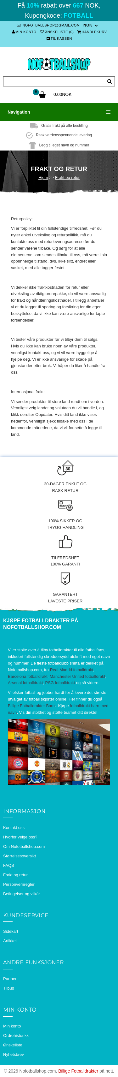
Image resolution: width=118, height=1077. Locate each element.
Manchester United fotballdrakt (77, 676)
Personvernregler (19, 884)
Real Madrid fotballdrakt (71, 669)
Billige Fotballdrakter (78, 1071)
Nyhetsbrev (13, 1054)
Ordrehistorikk (16, 1035)
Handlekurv (92, 32)
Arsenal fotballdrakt (25, 682)
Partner (10, 978)
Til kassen (59, 38)
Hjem (43, 177)
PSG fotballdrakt (60, 682)
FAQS (8, 865)
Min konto (24, 32)
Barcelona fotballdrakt (28, 676)
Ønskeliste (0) (57, 32)
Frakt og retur (67, 177)
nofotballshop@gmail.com (48, 25)
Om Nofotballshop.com (24, 846)
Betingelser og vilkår (21, 893)
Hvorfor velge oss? (20, 837)
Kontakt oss (14, 827)
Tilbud (8, 988)
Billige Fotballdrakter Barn (31, 705)
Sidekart (10, 931)
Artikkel (10, 940)
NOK (87, 25)
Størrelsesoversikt (19, 856)
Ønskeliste (12, 1045)
